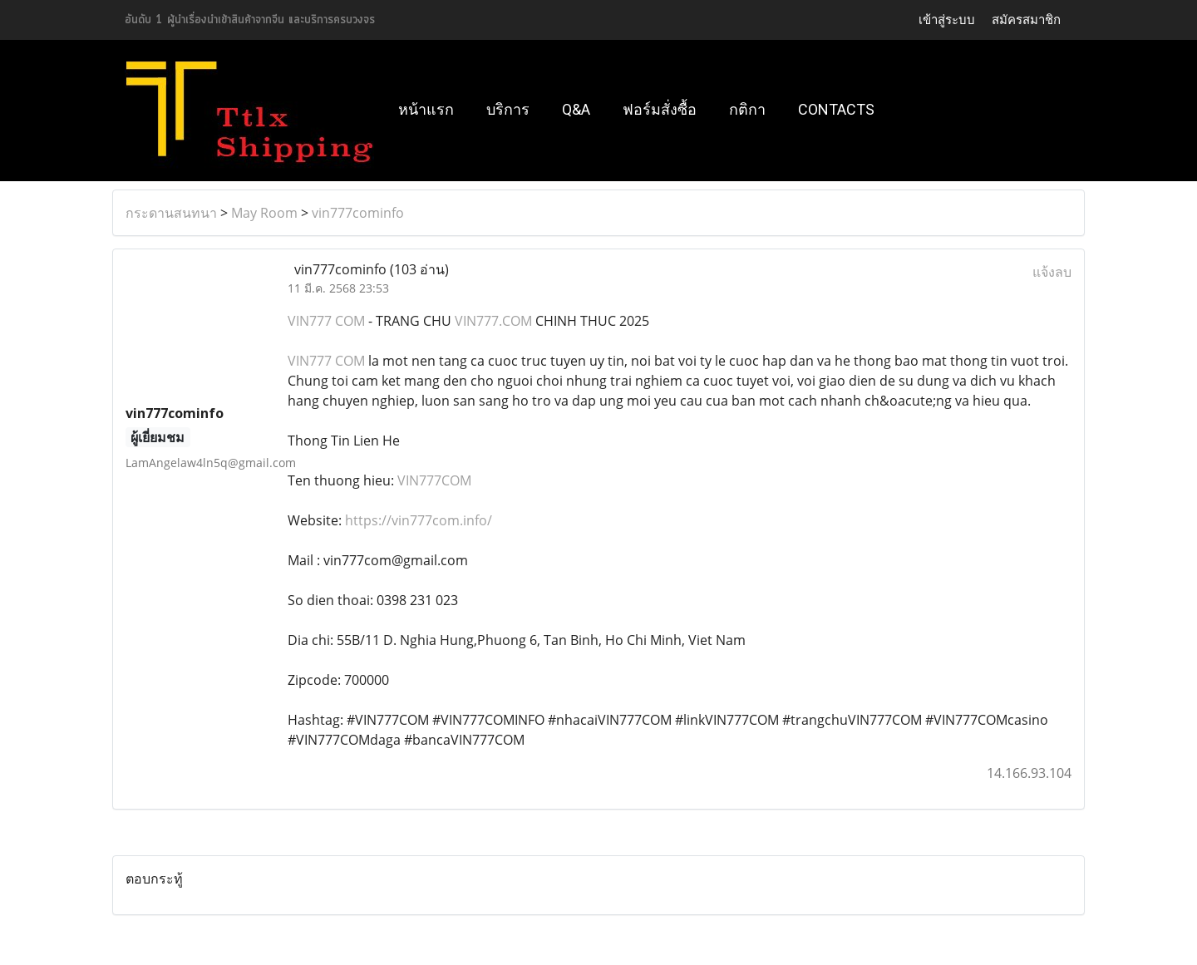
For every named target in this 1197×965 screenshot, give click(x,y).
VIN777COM (434, 480)
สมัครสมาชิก (1026, 19)
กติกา (747, 109)
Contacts (836, 109)
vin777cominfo (358, 213)
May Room (264, 213)
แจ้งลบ (1051, 272)
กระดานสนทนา (171, 213)
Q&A (576, 109)
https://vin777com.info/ (418, 520)
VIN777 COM (326, 321)
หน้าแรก (426, 109)
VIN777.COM (493, 321)
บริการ (508, 109)
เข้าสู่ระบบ (947, 19)
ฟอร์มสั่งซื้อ (660, 109)
